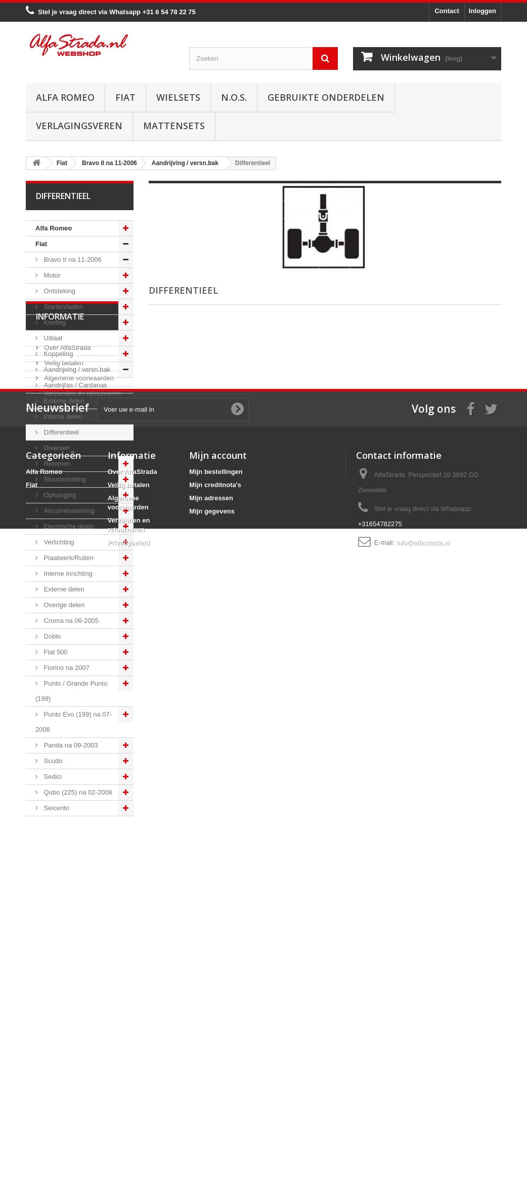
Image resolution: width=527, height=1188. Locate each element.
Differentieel (60, 432)
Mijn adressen (211, 1077)
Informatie (60, 846)
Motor (51, 275)
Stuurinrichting (64, 479)
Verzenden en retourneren (81, 919)
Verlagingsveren (79, 126)
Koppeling (57, 354)
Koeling (54, 322)
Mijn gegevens (212, 1090)
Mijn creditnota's (215, 1063)
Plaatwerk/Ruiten (68, 558)
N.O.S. (234, 97)
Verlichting (58, 542)
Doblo (51, 636)
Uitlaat (52, 338)
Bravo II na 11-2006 (72, 259)
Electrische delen (68, 526)
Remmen (56, 463)
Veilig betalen (62, 889)
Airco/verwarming (68, 510)
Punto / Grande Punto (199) (71, 691)
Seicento (55, 808)
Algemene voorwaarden (78, 904)
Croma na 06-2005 (70, 620)
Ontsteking (58, 291)
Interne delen (62, 416)
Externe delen (63, 401)
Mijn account (218, 1034)
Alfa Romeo (65, 97)
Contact (446, 11)
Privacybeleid (129, 1121)
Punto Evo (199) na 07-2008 (73, 721)
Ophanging (59, 495)
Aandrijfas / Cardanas (74, 385)
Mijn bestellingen (215, 1050)
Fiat (125, 97)
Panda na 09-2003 (70, 745)
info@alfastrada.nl (423, 1121)
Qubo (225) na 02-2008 (77, 792)
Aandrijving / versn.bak (76, 369)
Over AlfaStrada (66, 874)
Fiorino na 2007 (66, 667)
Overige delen (63, 605)
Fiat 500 (55, 652)
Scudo (52, 761)
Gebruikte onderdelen (326, 97)
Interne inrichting (67, 573)
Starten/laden (62, 306)
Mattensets (174, 126)
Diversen (56, 448)
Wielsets (178, 97)
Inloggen (482, 11)
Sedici (52, 776)
